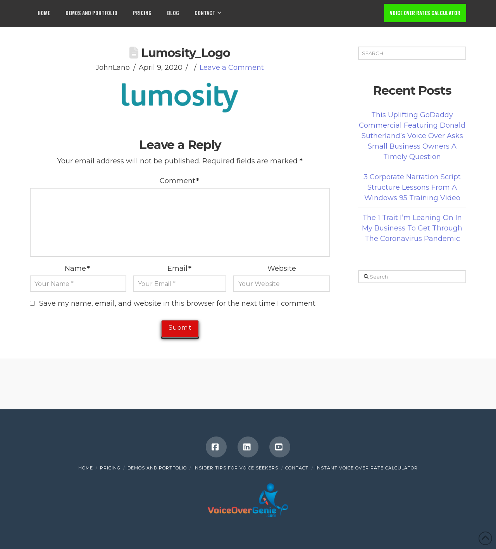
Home (85, 468)
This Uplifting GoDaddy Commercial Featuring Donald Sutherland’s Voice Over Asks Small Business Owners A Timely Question (412, 136)
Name (77, 268)
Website (281, 268)
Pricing (110, 468)
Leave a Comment (232, 67)
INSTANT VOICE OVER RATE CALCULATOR (366, 468)
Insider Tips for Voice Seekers (235, 468)
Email (179, 268)
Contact (296, 468)
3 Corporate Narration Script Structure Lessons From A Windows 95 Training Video (412, 187)
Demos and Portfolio (157, 468)
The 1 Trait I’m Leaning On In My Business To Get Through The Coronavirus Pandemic (412, 228)
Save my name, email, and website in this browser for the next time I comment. (178, 303)
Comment (179, 181)
